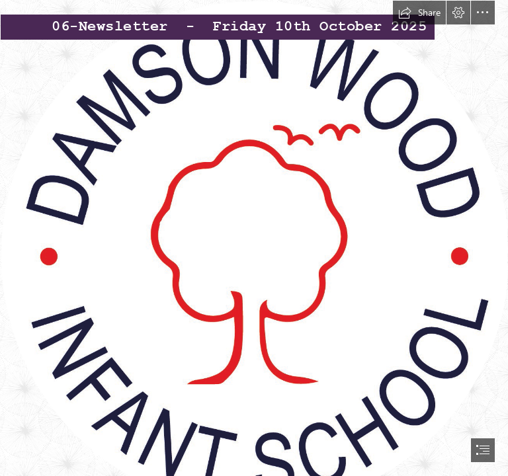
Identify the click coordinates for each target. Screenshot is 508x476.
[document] (254, 238)
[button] (419, 12)
